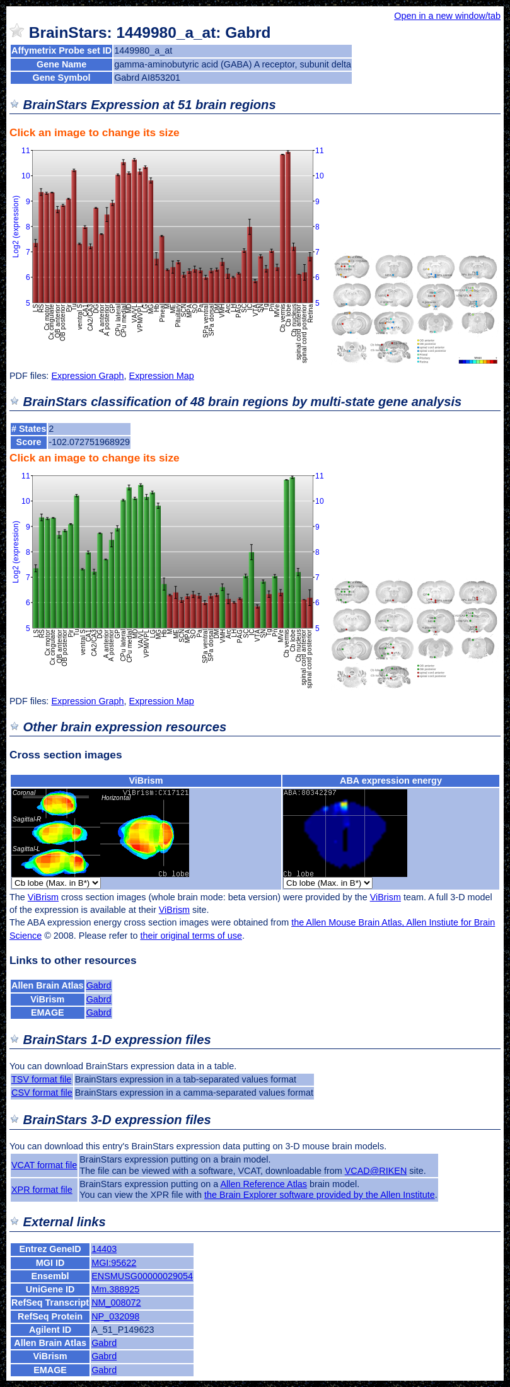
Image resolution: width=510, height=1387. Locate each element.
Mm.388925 (115, 1289)
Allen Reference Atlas (263, 1184)
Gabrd (99, 985)
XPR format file (41, 1190)
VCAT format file (44, 1165)
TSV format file (41, 1079)
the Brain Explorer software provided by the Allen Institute (319, 1195)
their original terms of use (191, 936)
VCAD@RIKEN (376, 1171)
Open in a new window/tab (447, 16)
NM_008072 (116, 1302)
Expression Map (161, 376)
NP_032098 (115, 1316)
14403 (104, 1249)
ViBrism (146, 780)
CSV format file (41, 1093)
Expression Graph (87, 376)
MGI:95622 (113, 1263)
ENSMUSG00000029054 (142, 1276)
